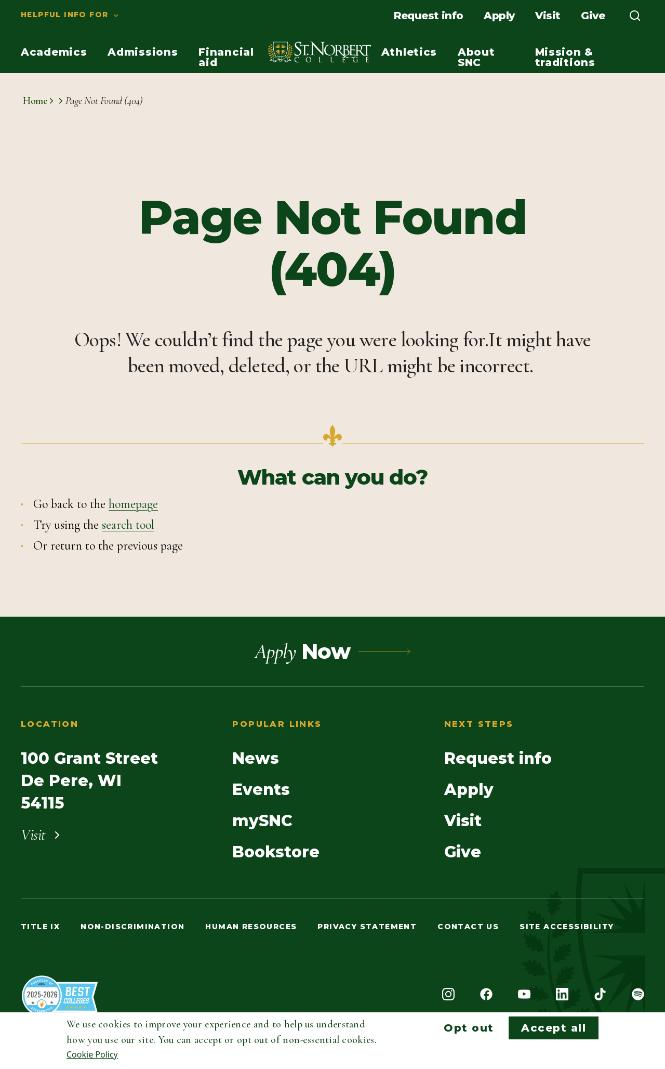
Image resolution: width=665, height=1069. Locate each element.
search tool (128, 524)
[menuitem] (59, 15)
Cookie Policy (92, 1054)
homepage (133, 504)
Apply (499, 15)
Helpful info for (64, 14)
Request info (428, 15)
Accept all (553, 1028)
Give (593, 15)
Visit (547, 15)
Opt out (469, 1028)
